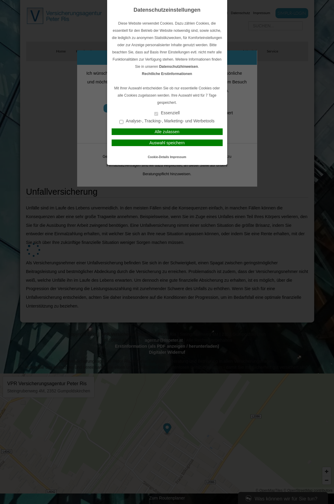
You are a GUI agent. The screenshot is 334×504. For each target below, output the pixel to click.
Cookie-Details (158, 157)
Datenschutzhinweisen (178, 66)
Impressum (178, 157)
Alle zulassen (167, 131)
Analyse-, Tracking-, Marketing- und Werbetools (167, 121)
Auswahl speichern (167, 142)
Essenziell (167, 113)
